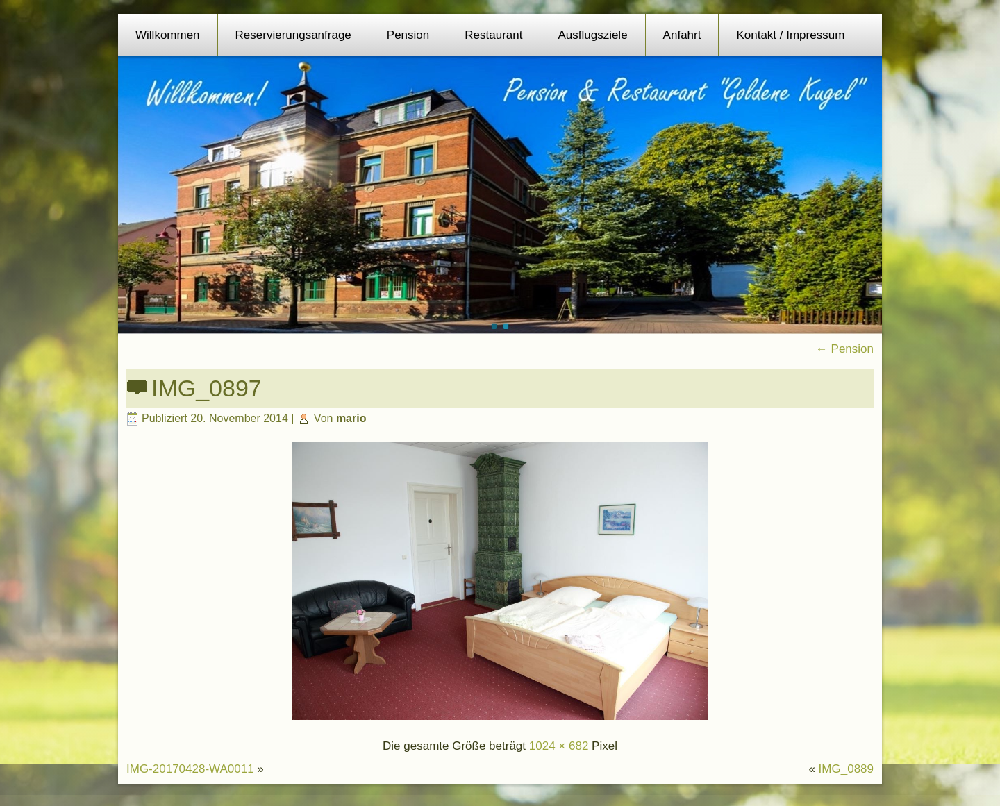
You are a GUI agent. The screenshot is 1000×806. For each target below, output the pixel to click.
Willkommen (167, 35)
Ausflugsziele (592, 35)
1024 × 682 (559, 746)
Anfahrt (682, 35)
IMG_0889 (846, 768)
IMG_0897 (206, 388)
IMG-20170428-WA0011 (190, 768)
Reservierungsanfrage (293, 35)
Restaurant (493, 35)
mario (351, 418)
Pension (408, 35)
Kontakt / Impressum (790, 35)
